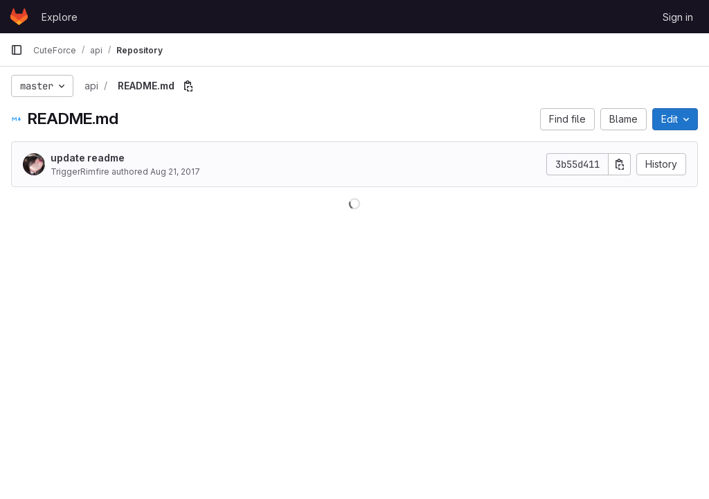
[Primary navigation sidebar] (17, 50)
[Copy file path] (188, 86)
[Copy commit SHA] (620, 164)
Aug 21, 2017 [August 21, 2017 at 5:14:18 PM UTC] (175, 171)
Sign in (678, 17)
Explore (60, 17)
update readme (88, 158)
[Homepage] (19, 17)
